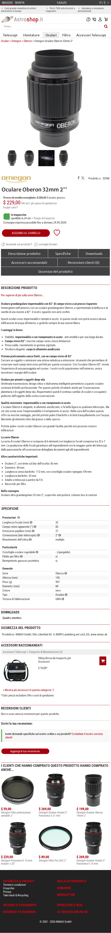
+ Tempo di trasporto (43, 218)
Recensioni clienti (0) (84, 262)
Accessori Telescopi (91, 35)
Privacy (7, 892)
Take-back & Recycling (15, 895)
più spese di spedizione (44, 203)
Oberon (28, 41)
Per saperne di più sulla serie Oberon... (22, 295)
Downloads (94, 253)
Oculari (51, 35)
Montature (31, 35)
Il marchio (8, 888)
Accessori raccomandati (29, 262)
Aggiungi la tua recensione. (25, 751)
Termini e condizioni (14, 885)
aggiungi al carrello (26, 233)
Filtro (66, 35)
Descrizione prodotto (24, 253)
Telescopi (10, 35)
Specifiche (63, 253)
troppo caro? (10, 207)
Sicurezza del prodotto (55, 271)
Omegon (16, 41)
